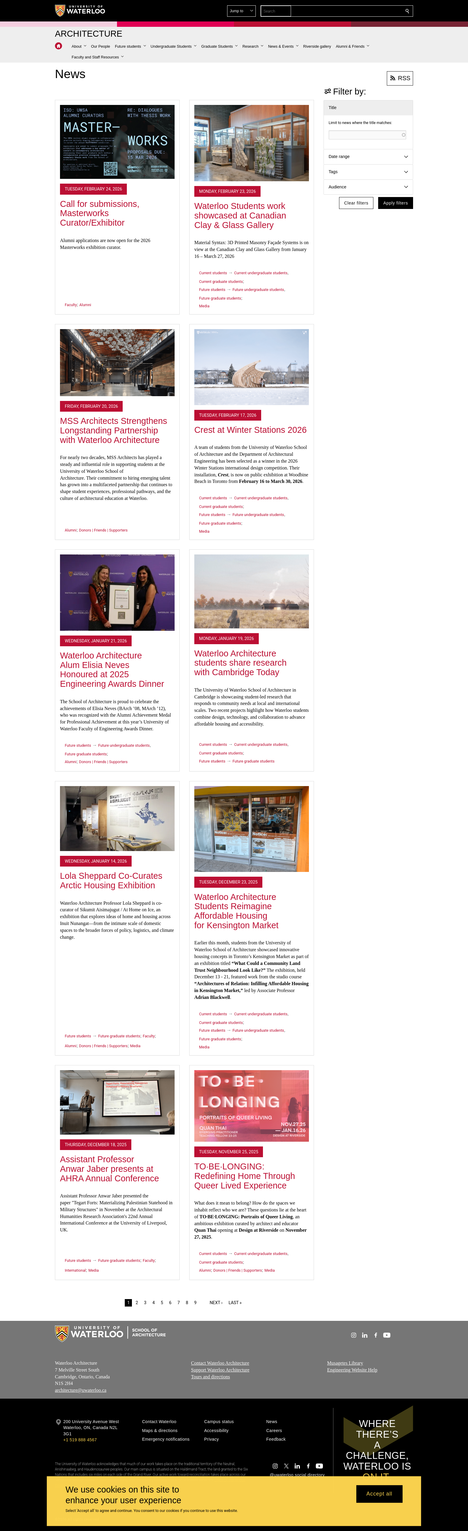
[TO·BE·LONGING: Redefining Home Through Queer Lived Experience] (251, 1106)
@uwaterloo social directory (297, 1475)
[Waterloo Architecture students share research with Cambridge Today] (251, 591)
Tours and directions (210, 1376)
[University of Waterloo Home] (80, 11)
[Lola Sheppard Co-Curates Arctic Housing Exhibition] (117, 818)
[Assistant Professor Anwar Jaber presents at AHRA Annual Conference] (117, 1102)
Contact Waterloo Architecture (220, 1363)
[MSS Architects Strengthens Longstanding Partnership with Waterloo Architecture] (117, 362)
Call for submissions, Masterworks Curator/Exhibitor (99, 213)
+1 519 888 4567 (80, 1439)
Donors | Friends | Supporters (103, 530)
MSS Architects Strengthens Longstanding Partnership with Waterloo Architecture (113, 430)
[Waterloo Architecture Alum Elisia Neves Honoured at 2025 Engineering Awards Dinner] (117, 592)
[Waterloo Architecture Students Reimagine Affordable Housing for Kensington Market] (251, 829)
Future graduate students (220, 298)
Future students (212, 289)
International (75, 1270)
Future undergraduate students (258, 289)
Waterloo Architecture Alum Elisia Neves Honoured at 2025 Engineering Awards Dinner (112, 670)
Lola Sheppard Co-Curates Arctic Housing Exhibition (111, 880)
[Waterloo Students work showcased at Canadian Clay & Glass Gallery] (251, 143)
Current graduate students (221, 281)
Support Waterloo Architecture (220, 1369)
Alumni (85, 305)
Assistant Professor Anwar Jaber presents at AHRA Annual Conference (109, 1169)
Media (204, 306)
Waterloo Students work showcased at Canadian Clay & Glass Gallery (240, 215)
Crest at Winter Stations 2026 (250, 430)
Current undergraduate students (260, 273)
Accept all (379, 1494)
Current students (213, 273)
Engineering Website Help (352, 1369)
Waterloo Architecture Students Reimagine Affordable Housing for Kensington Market (236, 911)
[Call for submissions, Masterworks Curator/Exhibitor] (117, 142)
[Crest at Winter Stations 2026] (251, 367)
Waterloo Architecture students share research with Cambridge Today (240, 663)
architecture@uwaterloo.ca (80, 1390)
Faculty (71, 305)
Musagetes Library (345, 1363)
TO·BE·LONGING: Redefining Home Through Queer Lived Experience (244, 1176)
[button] (364, 11)
